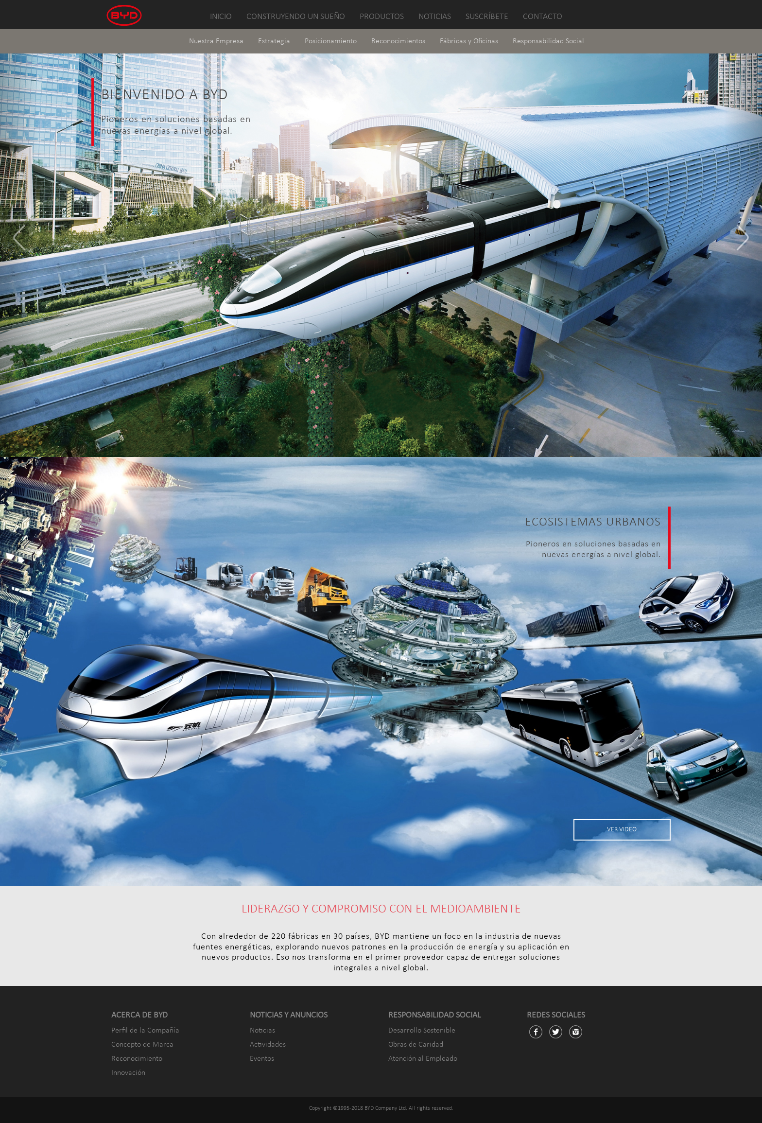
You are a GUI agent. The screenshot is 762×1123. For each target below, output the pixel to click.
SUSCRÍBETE (487, 16)
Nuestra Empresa (216, 41)
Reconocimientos (398, 41)
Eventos (262, 1059)
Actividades (268, 1045)
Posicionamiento (331, 41)
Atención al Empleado (422, 1059)
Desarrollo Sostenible (421, 1031)
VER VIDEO (622, 829)
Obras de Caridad (415, 1045)
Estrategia (274, 41)
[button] (19, 242)
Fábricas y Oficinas (469, 41)
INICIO (221, 16)
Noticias (262, 1031)
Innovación (128, 1073)
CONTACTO (542, 16)
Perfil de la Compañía (145, 1031)
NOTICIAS (434, 16)
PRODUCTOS (382, 16)
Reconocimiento (136, 1059)
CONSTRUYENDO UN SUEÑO (295, 16)
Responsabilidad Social (548, 41)
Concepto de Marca (142, 1045)
